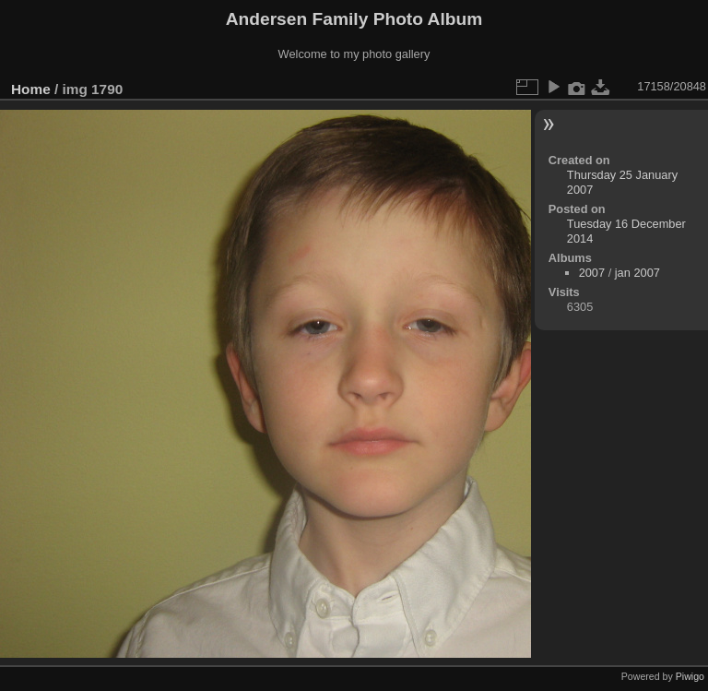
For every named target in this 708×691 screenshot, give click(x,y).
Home (31, 89)
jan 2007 (637, 273)
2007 (592, 273)
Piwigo (690, 676)
